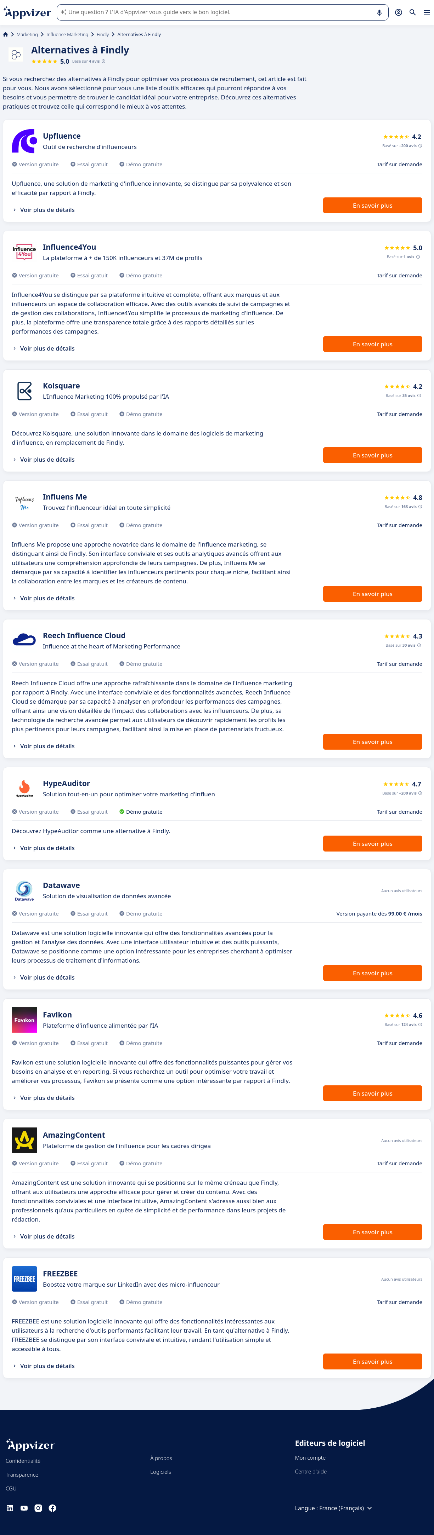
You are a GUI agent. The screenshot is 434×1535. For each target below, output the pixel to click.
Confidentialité (23, 1460)
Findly (103, 34)
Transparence (22, 1474)
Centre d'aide (311, 1471)
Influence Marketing (67, 34)
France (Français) (346, 1508)
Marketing (27, 34)
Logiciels (160, 1471)
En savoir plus (373, 205)
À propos (161, 1457)
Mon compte (310, 1457)
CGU (11, 1488)
